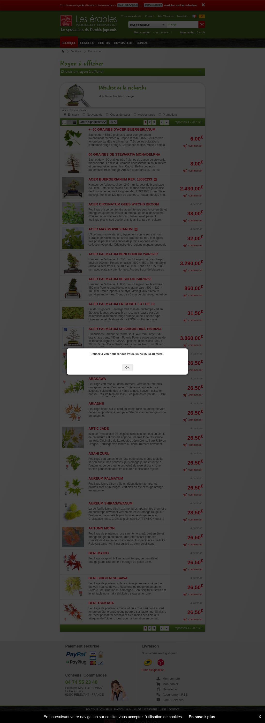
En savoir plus (202, 717)
